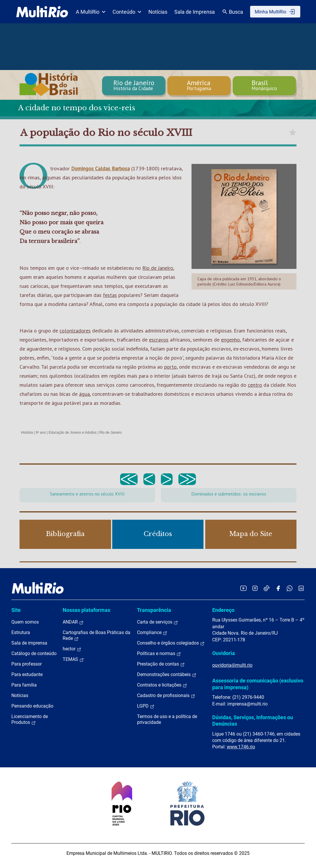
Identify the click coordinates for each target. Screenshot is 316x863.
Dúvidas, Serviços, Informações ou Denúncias (252, 720)
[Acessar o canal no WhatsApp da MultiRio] (289, 588)
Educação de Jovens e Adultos (72, 432)
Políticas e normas (159, 654)
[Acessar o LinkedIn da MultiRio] (301, 588)
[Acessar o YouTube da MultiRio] (243, 588)
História (27, 432)
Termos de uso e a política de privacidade (167, 719)
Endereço (223, 610)
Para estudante (27, 674)
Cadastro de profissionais (166, 696)
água (84, 394)
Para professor (26, 664)
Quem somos (25, 622)
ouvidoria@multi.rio (232, 665)
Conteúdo (127, 12)
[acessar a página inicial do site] (42, 11)
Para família (24, 685)
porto (170, 366)
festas (110, 295)
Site (16, 610)
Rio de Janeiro (157, 268)
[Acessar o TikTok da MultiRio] (266, 588)
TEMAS (73, 659)
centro (255, 384)
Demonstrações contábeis (166, 675)
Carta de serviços (157, 622)
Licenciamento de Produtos (29, 719)
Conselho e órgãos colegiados (171, 643)
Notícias (157, 12)
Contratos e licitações (162, 685)
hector (72, 649)
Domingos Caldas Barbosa (100, 168)
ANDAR (73, 622)
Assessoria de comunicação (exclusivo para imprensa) (257, 684)
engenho (230, 339)
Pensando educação (32, 706)
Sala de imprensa (29, 643)
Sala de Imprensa (194, 12)
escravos (158, 339)
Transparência (154, 610)
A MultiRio (91, 12)
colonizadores (75, 330)
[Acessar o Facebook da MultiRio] (278, 588)
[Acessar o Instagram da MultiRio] (255, 588)
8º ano (40, 432)
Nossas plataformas (86, 610)
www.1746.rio (241, 747)
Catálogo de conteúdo (34, 653)
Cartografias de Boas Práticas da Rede (96, 635)
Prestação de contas (161, 664)
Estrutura (20, 632)
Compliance (152, 633)
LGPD (146, 706)
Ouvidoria (223, 653)
